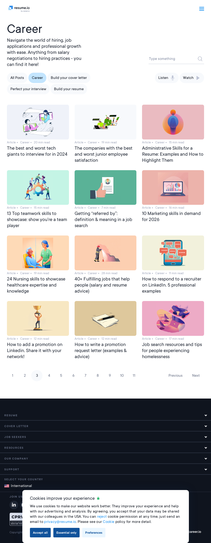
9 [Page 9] (110, 375)
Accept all (40, 532)
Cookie (108, 522)
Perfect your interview (28, 89)
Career (37, 78)
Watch (192, 77)
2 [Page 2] (25, 375)
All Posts (17, 78)
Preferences (93, 532)
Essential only (66, 532)
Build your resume (69, 89)
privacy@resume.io (60, 522)
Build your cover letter (69, 78)
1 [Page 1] (12, 375)
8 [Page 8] (98, 375)
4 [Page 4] (49, 375)
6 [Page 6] (73, 375)
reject (102, 516)
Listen (166, 77)
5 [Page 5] (61, 375)
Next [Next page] (196, 375)
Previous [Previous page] (175, 375)
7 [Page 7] (85, 375)
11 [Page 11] (134, 375)
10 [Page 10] (122, 375)
